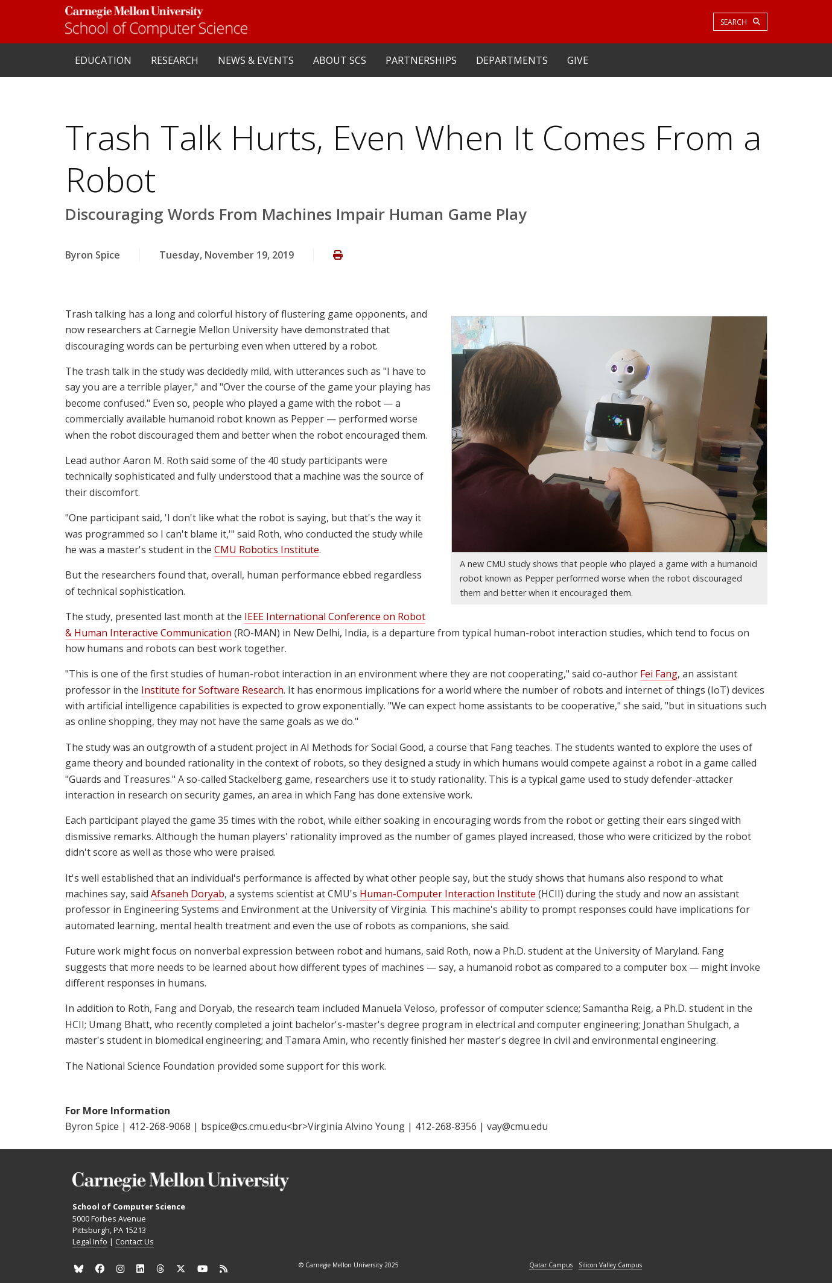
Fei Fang (659, 673)
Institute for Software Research (212, 690)
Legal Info (89, 1241)
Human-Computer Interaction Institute (448, 893)
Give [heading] (577, 60)
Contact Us (134, 1241)
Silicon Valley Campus (610, 1265)
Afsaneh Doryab (187, 893)
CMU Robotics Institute (266, 549)
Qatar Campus (551, 1265)
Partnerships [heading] (421, 60)
